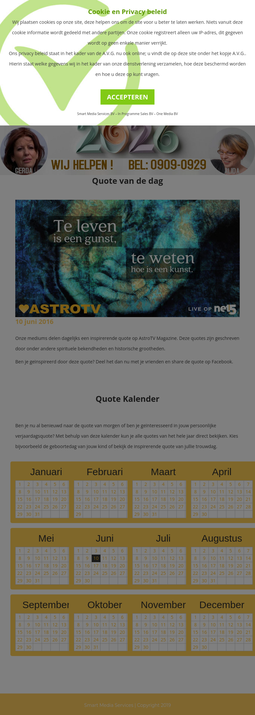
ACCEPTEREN (127, 97)
